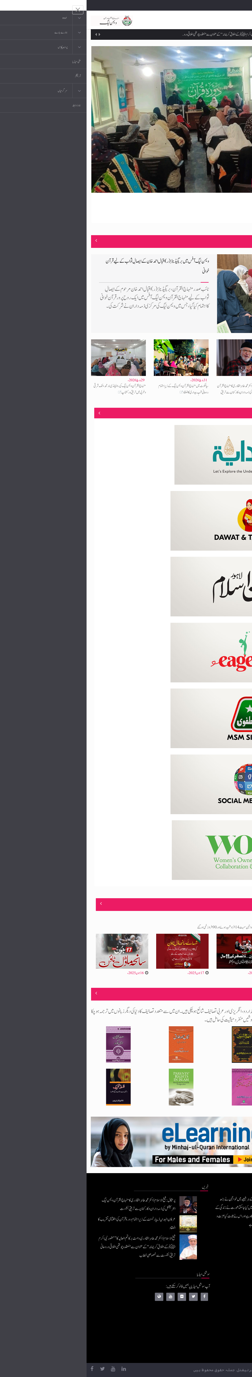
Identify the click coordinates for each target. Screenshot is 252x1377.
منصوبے (238, 413)
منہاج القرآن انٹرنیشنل (207, 1288)
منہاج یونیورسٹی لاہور (208, 1352)
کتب (217, 1320)
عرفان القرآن (212, 1309)
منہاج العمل (213, 1341)
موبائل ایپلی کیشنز (210, 1299)
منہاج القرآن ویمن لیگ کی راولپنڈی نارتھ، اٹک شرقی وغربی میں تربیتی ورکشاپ (33, 389)
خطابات (215, 1331)
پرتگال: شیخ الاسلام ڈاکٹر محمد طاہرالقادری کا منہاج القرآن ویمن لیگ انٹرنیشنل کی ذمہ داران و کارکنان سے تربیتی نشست (157, 392)
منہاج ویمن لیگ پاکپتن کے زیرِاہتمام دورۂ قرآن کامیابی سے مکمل (203, 183)
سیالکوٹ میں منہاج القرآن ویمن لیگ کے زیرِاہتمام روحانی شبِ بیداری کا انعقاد (97, 389)
